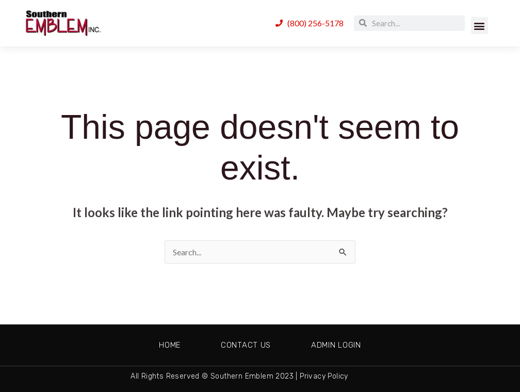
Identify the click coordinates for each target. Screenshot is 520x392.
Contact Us (246, 345)
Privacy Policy (324, 376)
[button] (479, 25)
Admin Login (336, 345)
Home (170, 345)
